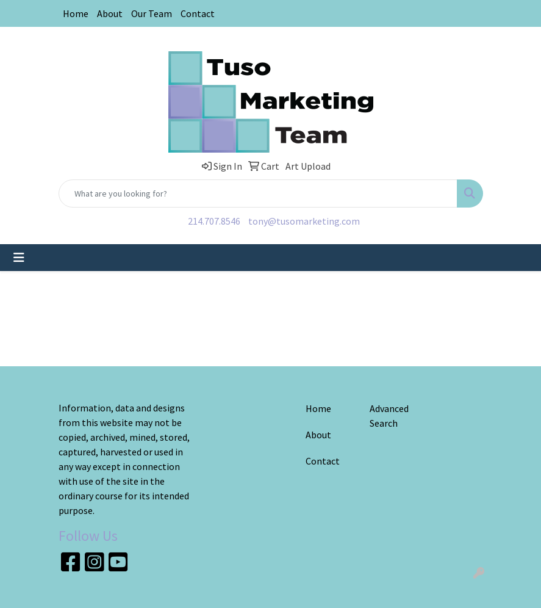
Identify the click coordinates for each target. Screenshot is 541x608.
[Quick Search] (258, 193)
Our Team (151, 13)
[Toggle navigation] (19, 257)
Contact (198, 13)
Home (75, 13)
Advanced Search (389, 415)
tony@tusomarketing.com (304, 221)
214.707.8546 (214, 221)
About (110, 13)
